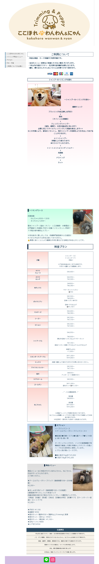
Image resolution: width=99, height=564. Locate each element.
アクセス (9, 60)
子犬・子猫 (10, 63)
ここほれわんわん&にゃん (15, 53)
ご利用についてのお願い (15, 66)
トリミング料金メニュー (15, 57)
